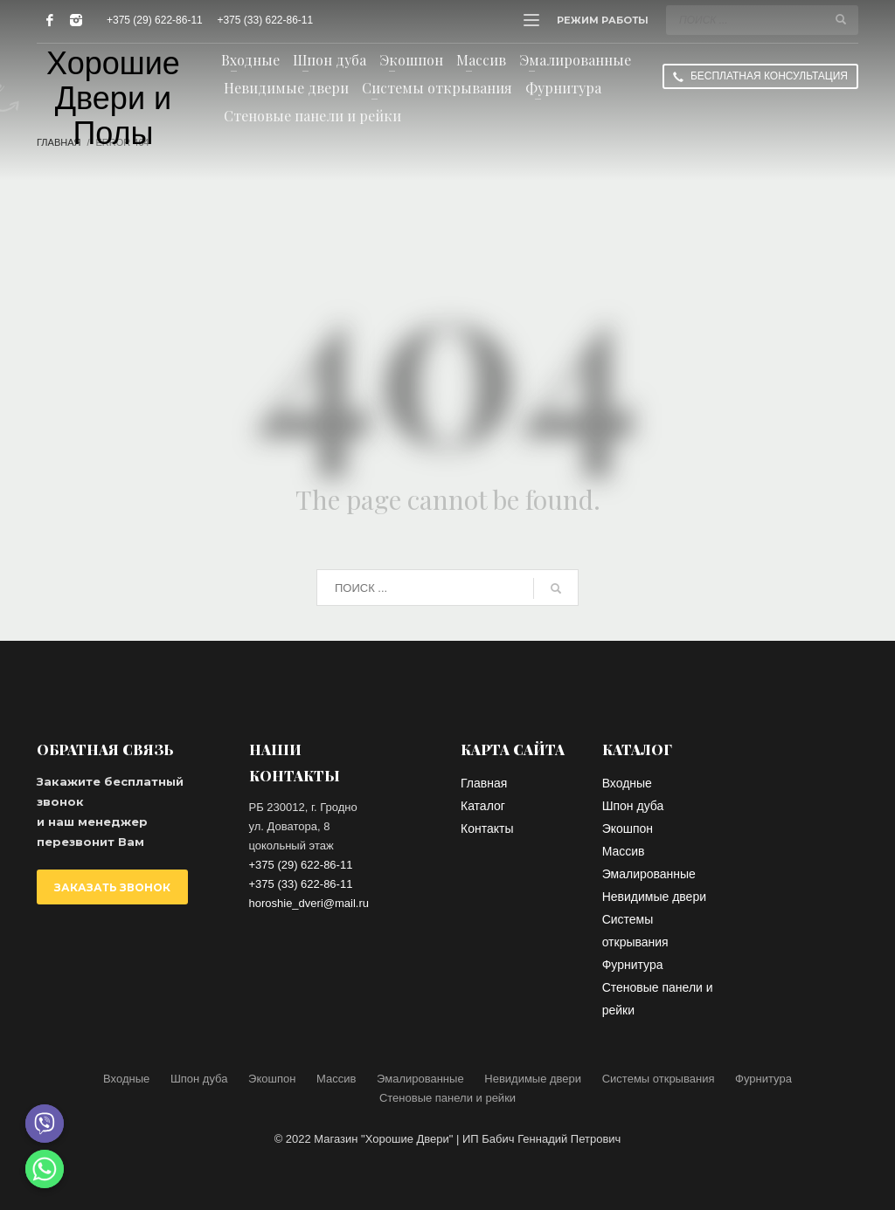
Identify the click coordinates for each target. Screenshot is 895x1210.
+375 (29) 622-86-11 (155, 20)
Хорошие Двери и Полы (113, 98)
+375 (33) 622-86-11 (265, 20)
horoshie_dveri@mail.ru (309, 903)
